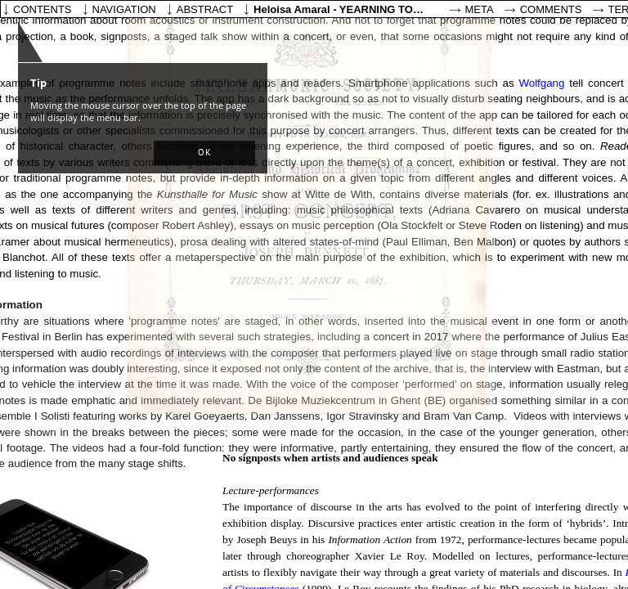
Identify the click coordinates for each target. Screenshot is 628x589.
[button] (204, 153)
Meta (479, 9)
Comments (551, 9)
